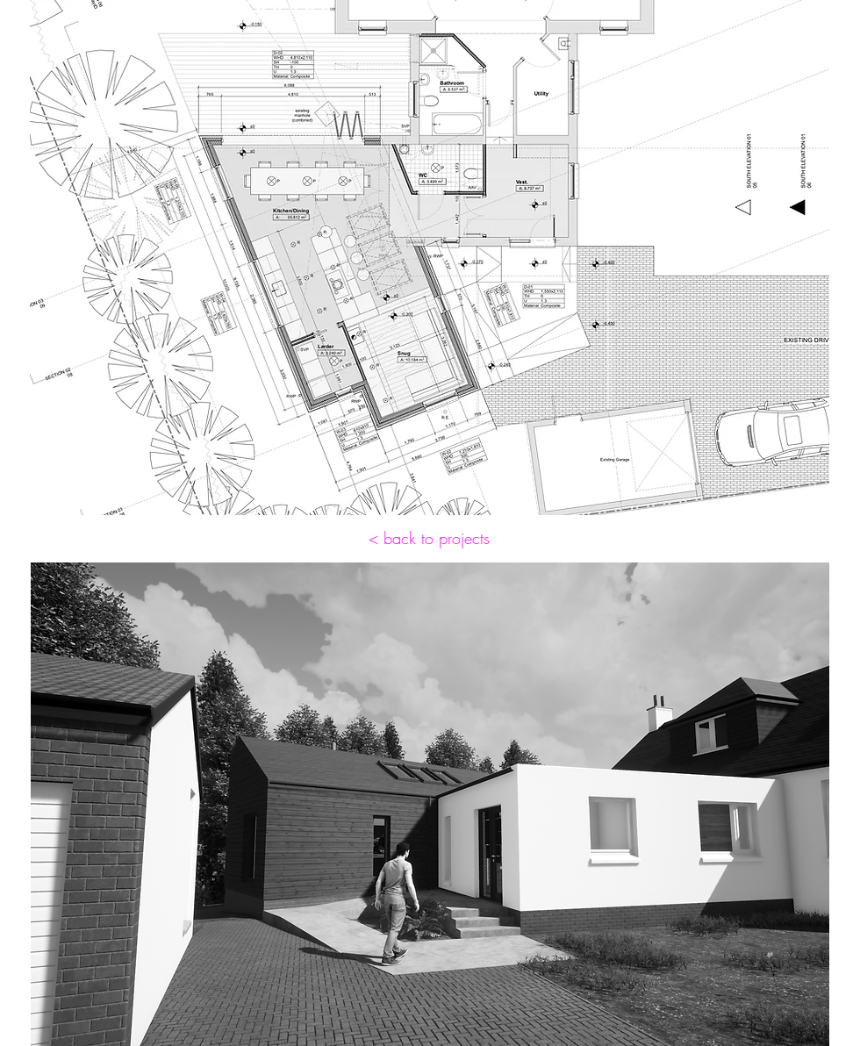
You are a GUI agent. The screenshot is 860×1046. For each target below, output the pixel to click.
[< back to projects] (429, 538)
